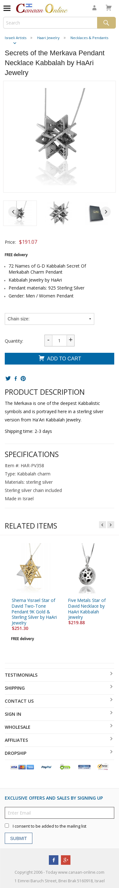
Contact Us (19, 701)
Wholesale (17, 727)
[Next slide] (106, 212)
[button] (20, 213)
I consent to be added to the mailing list (49, 826)
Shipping (15, 688)
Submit (18, 838)
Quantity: (14, 341)
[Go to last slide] (13, 212)
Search (106, 23)
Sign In (13, 714)
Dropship (15, 753)
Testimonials (21, 675)
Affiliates (16, 740)
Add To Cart (59, 359)
